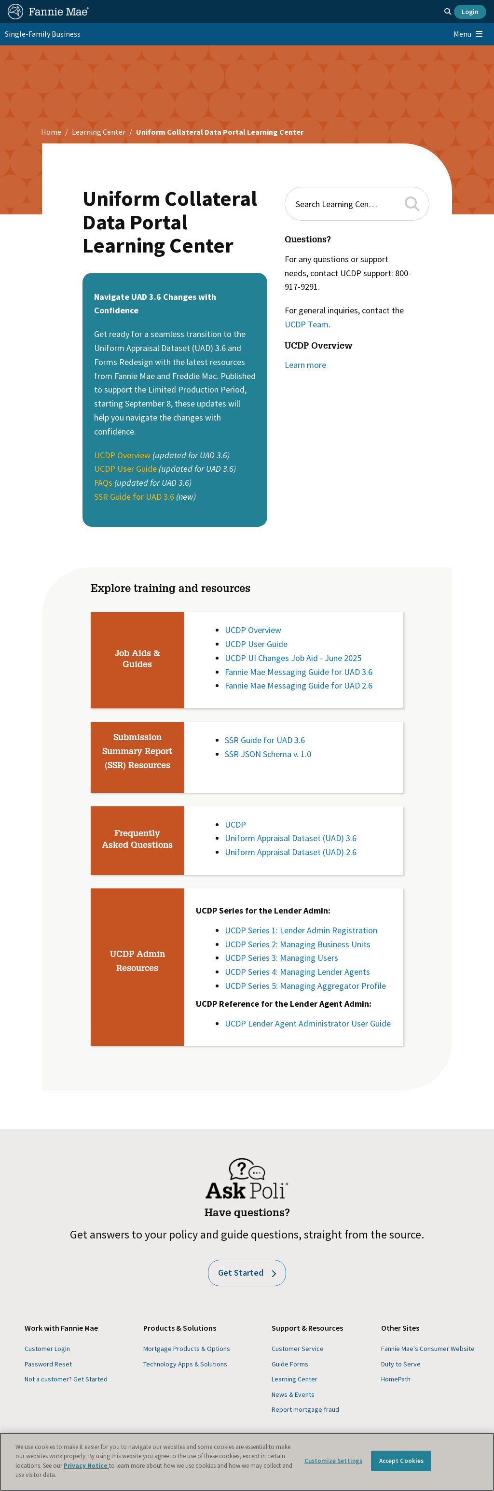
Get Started (247, 1272)
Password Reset (48, 1364)
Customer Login (47, 1348)
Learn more (305, 364)
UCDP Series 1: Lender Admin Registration (301, 930)
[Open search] (447, 11)
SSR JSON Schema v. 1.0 (268, 754)
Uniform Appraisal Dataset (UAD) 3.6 (291, 838)
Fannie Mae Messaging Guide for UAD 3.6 (298, 671)
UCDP (235, 824)
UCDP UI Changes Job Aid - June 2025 (293, 657)
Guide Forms (290, 1364)
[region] (247, 1462)
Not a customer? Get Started (66, 1379)
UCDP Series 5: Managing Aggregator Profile (305, 985)
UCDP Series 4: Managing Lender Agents (299, 971)
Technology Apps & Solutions (185, 1364)
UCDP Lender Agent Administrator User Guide (308, 1023)
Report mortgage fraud (305, 1409)
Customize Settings (333, 1461)
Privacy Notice (86, 1466)
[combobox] (346, 203)
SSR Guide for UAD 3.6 (134, 496)
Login (470, 11)
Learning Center (98, 132)
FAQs (103, 482)
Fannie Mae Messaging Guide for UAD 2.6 (298, 685)
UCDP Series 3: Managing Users (281, 957)
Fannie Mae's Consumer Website (428, 1348)
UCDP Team (307, 324)
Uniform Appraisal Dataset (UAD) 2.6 (291, 852)
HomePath (396, 1379)
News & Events (293, 1394)
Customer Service (298, 1348)
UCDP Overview (123, 455)
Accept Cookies (401, 1461)
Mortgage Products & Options (186, 1348)
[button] (413, 203)
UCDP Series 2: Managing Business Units (297, 944)
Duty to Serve (401, 1364)
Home (51, 132)
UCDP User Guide (125, 468)
